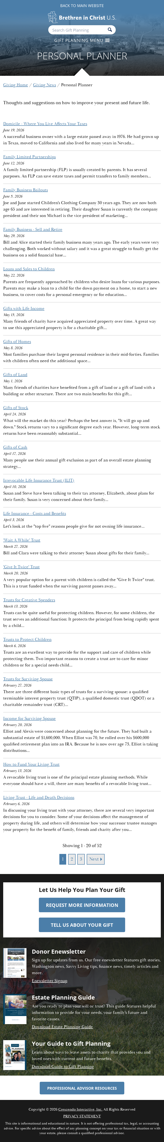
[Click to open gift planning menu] (82, 40)
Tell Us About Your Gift (82, 925)
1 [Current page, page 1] (63, 859)
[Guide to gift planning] (14, 1055)
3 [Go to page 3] (81, 859)
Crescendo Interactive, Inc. (80, 1109)
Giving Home (15, 85)
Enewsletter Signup (49, 980)
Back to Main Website (82, 5)
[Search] (110, 30)
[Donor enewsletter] (14, 967)
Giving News (44, 85)
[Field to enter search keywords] (82, 29)
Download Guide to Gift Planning (63, 1066)
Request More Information (82, 905)
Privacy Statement (82, 1116)
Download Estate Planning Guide (62, 1026)
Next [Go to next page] (94, 859)
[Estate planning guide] (14, 1013)
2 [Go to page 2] (72, 859)
